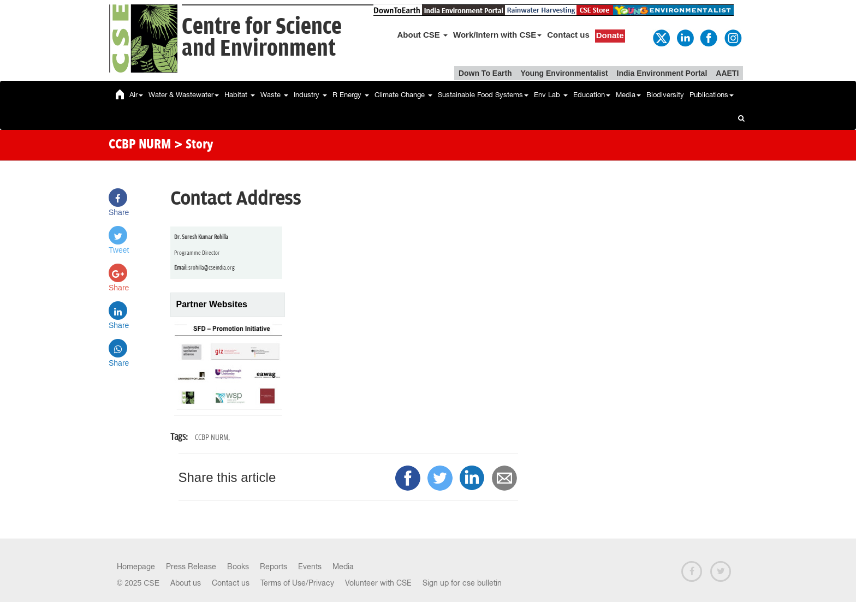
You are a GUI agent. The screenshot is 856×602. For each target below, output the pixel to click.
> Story (193, 145)
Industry (310, 95)
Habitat (239, 95)
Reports (273, 566)
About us (185, 583)
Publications (711, 95)
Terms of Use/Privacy (297, 583)
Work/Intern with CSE (497, 34)
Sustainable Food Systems (483, 95)
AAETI (727, 73)
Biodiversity (665, 95)
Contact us (568, 34)
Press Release (191, 566)
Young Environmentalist (564, 73)
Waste (274, 95)
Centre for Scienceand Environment (262, 38)
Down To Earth (485, 73)
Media (628, 95)
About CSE (422, 34)
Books (238, 566)
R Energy (350, 95)
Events (310, 566)
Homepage (136, 566)
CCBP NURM (140, 145)
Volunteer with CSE (378, 583)
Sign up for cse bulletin (462, 583)
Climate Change (403, 95)
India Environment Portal (662, 73)
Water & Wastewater (183, 95)
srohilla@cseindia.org (211, 267)
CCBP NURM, (212, 437)
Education (591, 95)
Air (136, 95)
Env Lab (551, 95)
